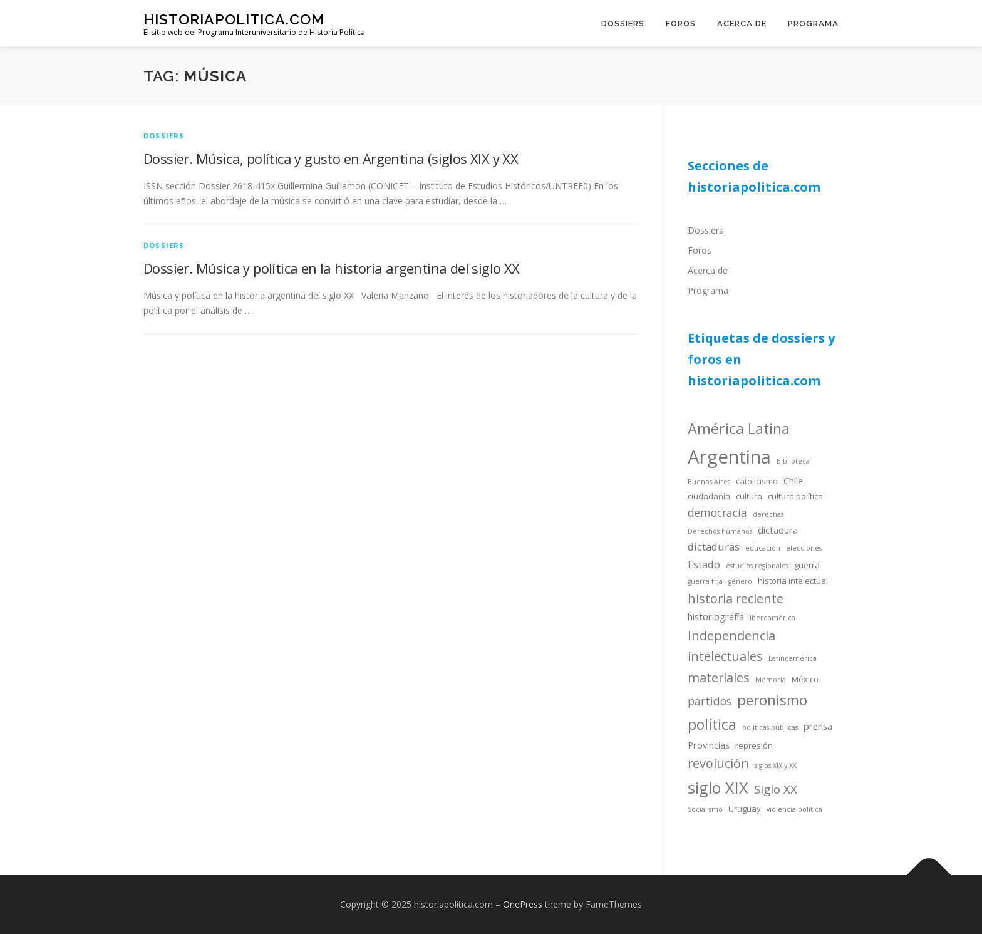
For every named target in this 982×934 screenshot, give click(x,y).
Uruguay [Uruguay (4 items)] (744, 808)
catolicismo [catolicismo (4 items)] (757, 481)
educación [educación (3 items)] (762, 548)
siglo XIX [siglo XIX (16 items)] (718, 787)
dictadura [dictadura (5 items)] (778, 530)
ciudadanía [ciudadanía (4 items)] (709, 496)
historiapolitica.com (233, 19)
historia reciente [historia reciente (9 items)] (735, 598)
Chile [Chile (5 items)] (793, 480)
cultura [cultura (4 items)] (749, 496)
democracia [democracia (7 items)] (717, 512)
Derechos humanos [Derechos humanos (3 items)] (720, 531)
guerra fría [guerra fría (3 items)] (705, 581)
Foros (681, 23)
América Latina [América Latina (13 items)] (739, 428)
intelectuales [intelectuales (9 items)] (725, 656)
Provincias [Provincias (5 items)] (709, 745)
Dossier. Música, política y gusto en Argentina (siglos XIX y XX (330, 158)
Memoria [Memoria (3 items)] (770, 679)
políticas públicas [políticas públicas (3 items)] (770, 727)
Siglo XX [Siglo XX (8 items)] (775, 789)
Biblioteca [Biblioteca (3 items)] (793, 461)
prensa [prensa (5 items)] (818, 726)
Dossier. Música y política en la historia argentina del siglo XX (331, 268)
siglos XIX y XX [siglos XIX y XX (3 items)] (776, 765)
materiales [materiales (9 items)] (719, 677)
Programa (813, 23)
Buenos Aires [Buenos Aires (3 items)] (709, 481)
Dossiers (622, 23)
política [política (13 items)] (712, 724)
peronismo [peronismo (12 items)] (772, 700)
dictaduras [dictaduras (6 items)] (714, 546)
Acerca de (742, 23)
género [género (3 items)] (740, 581)
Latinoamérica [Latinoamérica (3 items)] (792, 658)
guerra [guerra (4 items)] (807, 565)
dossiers (164, 135)
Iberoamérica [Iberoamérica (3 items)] (772, 617)
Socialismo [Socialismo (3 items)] (705, 809)
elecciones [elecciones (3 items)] (804, 548)
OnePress (522, 904)
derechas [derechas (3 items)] (768, 514)
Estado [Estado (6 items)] (704, 564)
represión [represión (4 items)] (754, 745)
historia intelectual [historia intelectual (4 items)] (793, 580)
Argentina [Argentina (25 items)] (729, 456)
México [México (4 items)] (805, 679)
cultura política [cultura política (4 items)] (795, 496)
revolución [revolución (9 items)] (718, 763)
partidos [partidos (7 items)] (709, 700)
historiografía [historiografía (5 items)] (716, 616)
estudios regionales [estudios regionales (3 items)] (757, 565)
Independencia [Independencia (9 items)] (731, 635)
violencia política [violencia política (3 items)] (794, 809)
